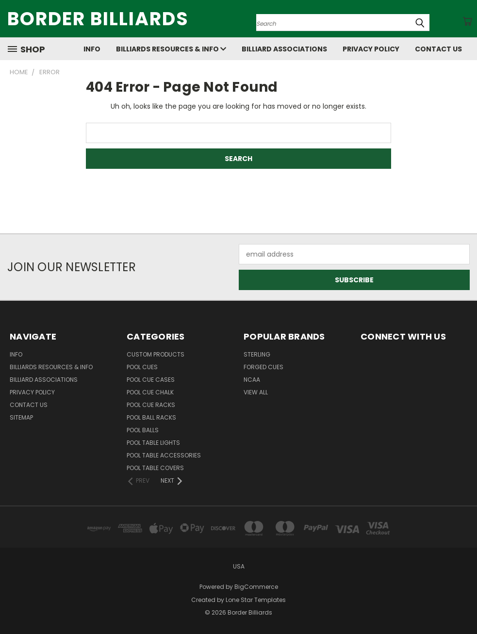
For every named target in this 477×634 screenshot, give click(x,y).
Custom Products (155, 354)
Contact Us (438, 49)
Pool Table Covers (155, 468)
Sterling (257, 354)
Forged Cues (263, 367)
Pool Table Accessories (164, 455)
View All (256, 392)
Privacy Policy (371, 49)
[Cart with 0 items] (467, 21)
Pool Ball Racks (151, 417)
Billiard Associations (284, 49)
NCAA (252, 379)
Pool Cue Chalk (150, 392)
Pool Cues (142, 367)
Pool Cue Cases (151, 379)
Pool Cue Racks (151, 405)
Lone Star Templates (256, 600)
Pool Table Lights (153, 443)
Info (91, 49)
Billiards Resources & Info (171, 49)
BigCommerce (256, 587)
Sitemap (21, 417)
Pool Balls (143, 430)
